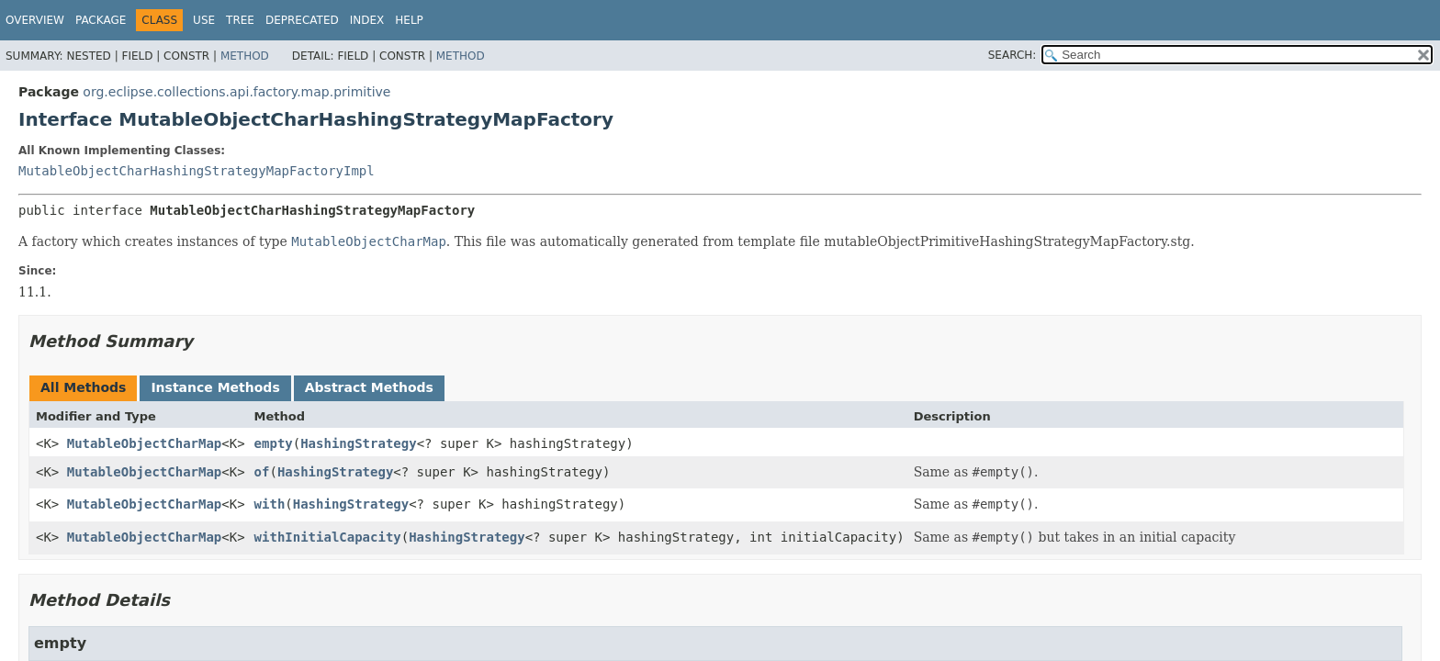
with (270, 504)
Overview (35, 20)
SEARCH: (1012, 55)
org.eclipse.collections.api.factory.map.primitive (236, 91)
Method (244, 56)
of (262, 472)
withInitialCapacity (327, 537)
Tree (240, 20)
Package (100, 20)
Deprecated (302, 20)
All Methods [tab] (83, 387)
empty (273, 443)
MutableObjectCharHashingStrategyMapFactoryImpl (196, 170)
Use (204, 20)
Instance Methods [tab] (215, 387)
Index (367, 20)
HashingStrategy (358, 443)
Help (409, 20)
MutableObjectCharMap (144, 443)
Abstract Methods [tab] (369, 387)
